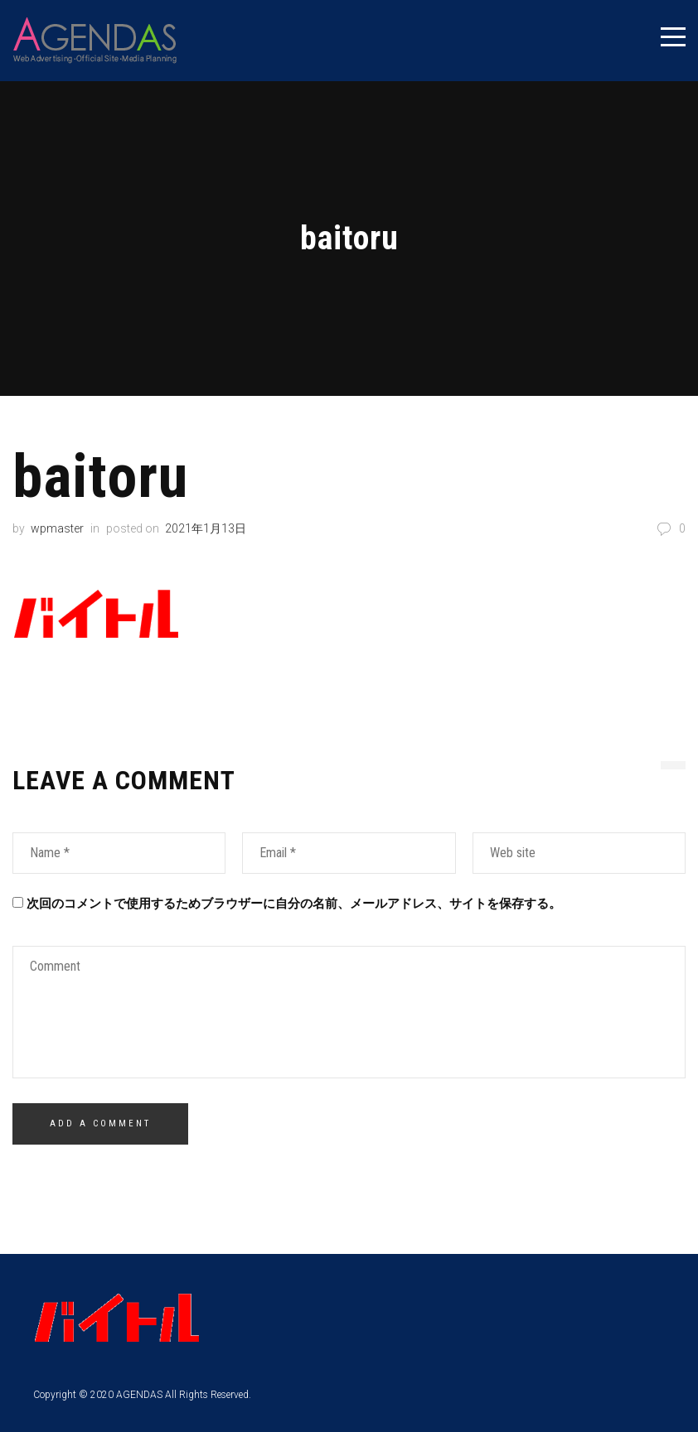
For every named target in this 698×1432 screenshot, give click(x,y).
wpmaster (57, 527)
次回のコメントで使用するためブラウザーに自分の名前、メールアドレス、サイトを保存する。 (294, 902)
